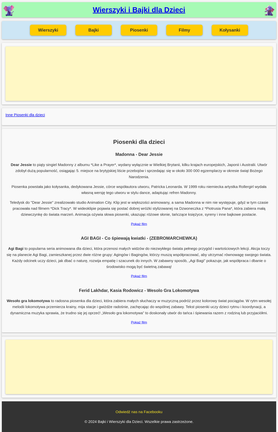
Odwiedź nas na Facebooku (139, 412)
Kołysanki (229, 30)
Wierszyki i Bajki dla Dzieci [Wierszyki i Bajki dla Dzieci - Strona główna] (139, 10)
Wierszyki (48, 30)
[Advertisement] (139, 73)
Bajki (93, 30)
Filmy (184, 30)
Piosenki (139, 30)
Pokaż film (139, 224)
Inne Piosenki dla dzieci (25, 115)
